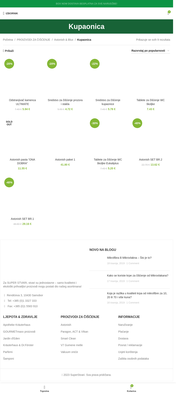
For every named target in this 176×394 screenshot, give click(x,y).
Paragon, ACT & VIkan (74, 331)
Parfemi (8, 352)
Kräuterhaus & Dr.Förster (18, 345)
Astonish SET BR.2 (151, 159)
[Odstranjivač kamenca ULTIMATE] (22, 76)
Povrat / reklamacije (130, 345)
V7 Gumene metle (72, 345)
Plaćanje (123, 331)
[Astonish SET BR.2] (150, 136)
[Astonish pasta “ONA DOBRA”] (22, 136)
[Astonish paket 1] (65, 136)
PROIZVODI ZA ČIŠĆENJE (33, 39)
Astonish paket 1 (65, 159)
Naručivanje (125, 324)
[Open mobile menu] (10, 13)
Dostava (123, 338)
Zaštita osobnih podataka (133, 358)
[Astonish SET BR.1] (22, 195)
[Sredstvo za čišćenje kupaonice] (107, 76)
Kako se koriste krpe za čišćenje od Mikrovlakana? (137, 275)
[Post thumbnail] (96, 262)
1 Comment (132, 263)
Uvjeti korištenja (128, 352)
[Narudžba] (150, 51)
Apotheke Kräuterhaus (16, 324)
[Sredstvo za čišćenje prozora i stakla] (65, 76)
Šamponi (8, 358)
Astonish (66, 324)
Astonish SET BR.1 (22, 218)
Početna (8, 39)
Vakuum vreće (69, 352)
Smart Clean (68, 338)
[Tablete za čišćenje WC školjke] (150, 76)
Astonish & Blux (63, 39)
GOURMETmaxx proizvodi (19, 331)
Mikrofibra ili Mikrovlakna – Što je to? (129, 257)
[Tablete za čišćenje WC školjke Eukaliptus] (107, 136)
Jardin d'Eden (11, 338)
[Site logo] (86, 13)
